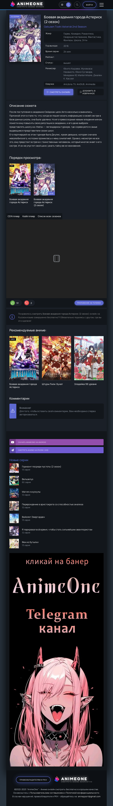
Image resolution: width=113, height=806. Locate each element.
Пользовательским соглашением (47, 792)
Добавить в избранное (87, 92)
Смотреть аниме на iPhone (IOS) (33, 450)
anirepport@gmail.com (89, 796)
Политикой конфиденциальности (82, 792)
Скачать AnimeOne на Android (32, 442)
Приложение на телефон (89, 303)
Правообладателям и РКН (33, 780)
